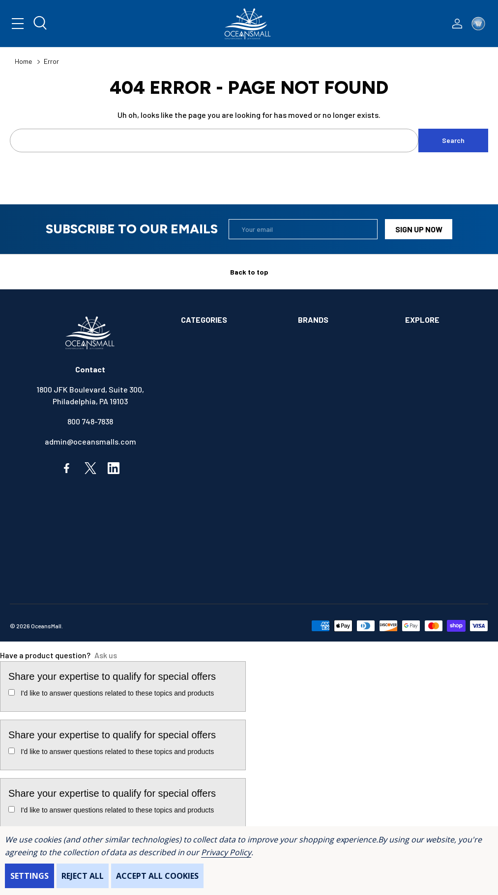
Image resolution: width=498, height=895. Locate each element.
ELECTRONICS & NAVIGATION (231, 472)
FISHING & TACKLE (213, 493)
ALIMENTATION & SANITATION (232, 340)
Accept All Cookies (157, 875)
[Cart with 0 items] (478, 23)
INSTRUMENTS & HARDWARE (229, 513)
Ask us (105, 655)
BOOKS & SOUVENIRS (217, 400)
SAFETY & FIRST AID (216, 573)
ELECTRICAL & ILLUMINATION (231, 452)
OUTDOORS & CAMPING (220, 553)
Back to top (249, 272)
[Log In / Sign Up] (457, 23)
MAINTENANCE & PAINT (221, 533)
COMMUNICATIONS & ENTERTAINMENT (216, 427)
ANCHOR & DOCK (209, 360)
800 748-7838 (90, 421)
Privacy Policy (226, 852)
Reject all (82, 875)
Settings (29, 875)
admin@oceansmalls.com (90, 441)
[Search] (41, 23)
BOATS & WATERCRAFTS (223, 380)
